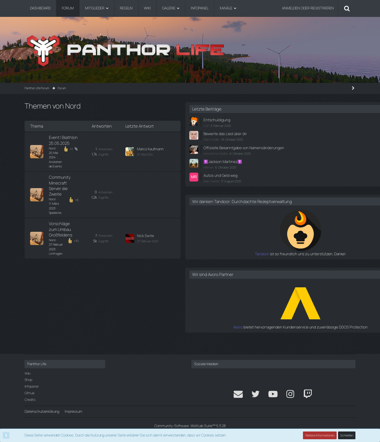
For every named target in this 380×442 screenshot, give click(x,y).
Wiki (27, 373)
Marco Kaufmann (220, 138)
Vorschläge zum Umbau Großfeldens (83, 177)
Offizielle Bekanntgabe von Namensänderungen (300, 149)
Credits (30, 399)
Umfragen (90, 182)
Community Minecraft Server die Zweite (86, 158)
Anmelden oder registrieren (308, 8)
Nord (52, 144)
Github (30, 393)
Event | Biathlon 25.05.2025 (74, 138)
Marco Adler (288, 138)
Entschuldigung (292, 119)
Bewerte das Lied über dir (299, 133)
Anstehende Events (91, 144)
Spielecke (85, 163)
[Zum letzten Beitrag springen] (199, 141)
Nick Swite (215, 177)
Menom (285, 171)
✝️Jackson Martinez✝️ (298, 165)
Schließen (347, 435)
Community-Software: (190, 425)
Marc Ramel (287, 184)
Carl (282, 125)
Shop (28, 379)
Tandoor (273, 261)
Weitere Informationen (320, 435)
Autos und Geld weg (295, 178)
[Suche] (346, 8)
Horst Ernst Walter (292, 157)
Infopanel (31, 386)
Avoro (275, 334)
